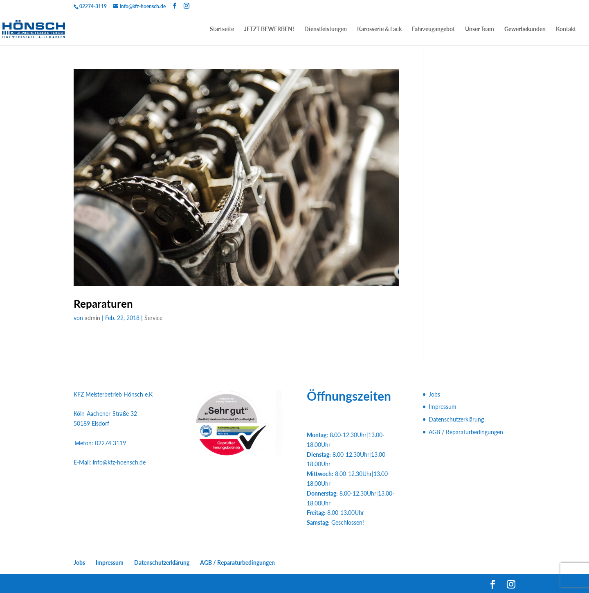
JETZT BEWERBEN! (269, 29)
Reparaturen (103, 303)
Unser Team (479, 29)
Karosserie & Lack (379, 29)
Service (153, 317)
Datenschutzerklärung (456, 419)
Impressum (442, 406)
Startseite (222, 29)
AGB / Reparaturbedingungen (466, 431)
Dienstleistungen (325, 29)
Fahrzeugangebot (433, 29)
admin (92, 317)
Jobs (434, 394)
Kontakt (566, 29)
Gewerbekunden (525, 29)
